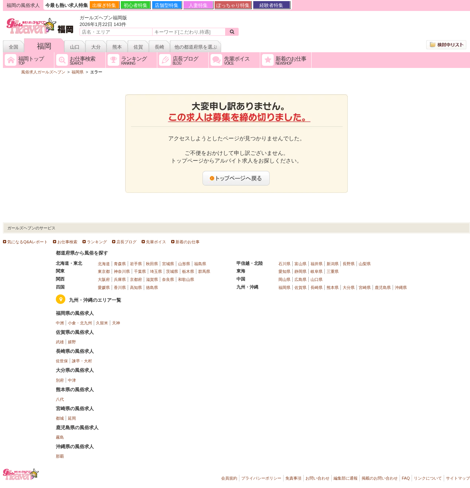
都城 (60, 418)
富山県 (300, 264)
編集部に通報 (346, 478)
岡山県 (284, 279)
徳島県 (152, 287)
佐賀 (138, 47)
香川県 (120, 287)
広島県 (300, 279)
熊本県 (333, 287)
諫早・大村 (82, 361)
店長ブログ (126, 242)
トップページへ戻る (236, 178)
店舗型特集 (166, 5)
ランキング (97, 242)
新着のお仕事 (188, 242)
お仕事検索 (67, 242)
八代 (60, 399)
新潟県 (333, 264)
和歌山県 (186, 279)
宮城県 (168, 264)
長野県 (349, 264)
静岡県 (300, 271)
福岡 (44, 46)
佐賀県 (300, 287)
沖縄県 (401, 287)
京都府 (136, 279)
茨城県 (172, 271)
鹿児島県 (383, 287)
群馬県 (204, 271)
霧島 (60, 437)
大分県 (349, 287)
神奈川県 (122, 271)
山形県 (184, 264)
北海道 (104, 264)
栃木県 (188, 271)
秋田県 (152, 264)
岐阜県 (317, 271)
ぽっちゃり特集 (233, 5)
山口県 (317, 279)
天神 (116, 323)
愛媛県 (104, 287)
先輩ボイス (156, 242)
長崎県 (317, 287)
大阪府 (104, 279)
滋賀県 (152, 279)
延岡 (72, 418)
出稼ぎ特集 (104, 5)
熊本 (117, 47)
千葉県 (140, 271)
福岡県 (284, 287)
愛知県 (284, 271)
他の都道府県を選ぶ (195, 47)
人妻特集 (198, 5)
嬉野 (72, 342)
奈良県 (168, 279)
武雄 (60, 342)
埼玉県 (156, 271)
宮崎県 (365, 287)
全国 (13, 47)
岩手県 (136, 264)
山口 (75, 47)
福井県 (317, 264)
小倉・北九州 (80, 323)
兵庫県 (120, 279)
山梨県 (365, 264)
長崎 (159, 47)
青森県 (120, 264)
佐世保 (62, 361)
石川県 (284, 264)
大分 (96, 47)
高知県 (136, 287)
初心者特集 (135, 5)
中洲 (60, 323)
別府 (60, 380)
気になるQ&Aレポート (27, 242)
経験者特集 (271, 5)
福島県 (200, 264)
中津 (72, 380)
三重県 (333, 271)
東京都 (104, 271)
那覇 (60, 456)
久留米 (102, 323)
